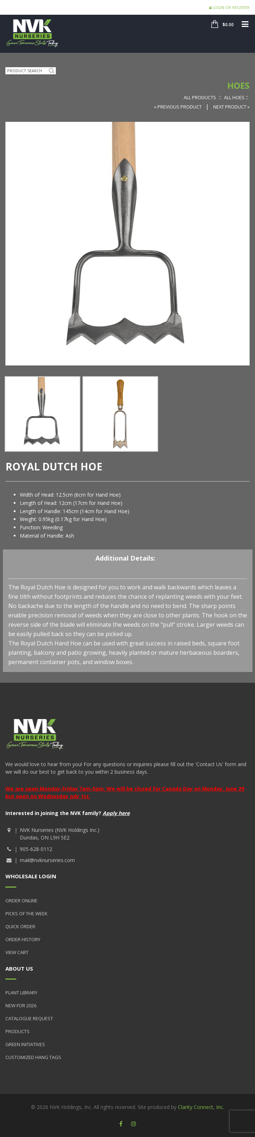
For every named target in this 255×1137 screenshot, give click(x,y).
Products (17, 1031)
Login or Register (229, 7)
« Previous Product (178, 106)
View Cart (16, 952)
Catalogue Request (29, 1018)
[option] (42, 414)
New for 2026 (20, 1005)
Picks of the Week (26, 913)
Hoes (238, 85)
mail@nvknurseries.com (47, 860)
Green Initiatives (25, 1044)
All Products (200, 97)
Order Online (21, 900)
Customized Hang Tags (33, 1057)
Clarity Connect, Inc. (201, 1107)
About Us (19, 968)
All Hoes (234, 97)
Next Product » (231, 106)
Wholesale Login (30, 876)
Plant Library (21, 992)
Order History (22, 939)
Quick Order (20, 926)
